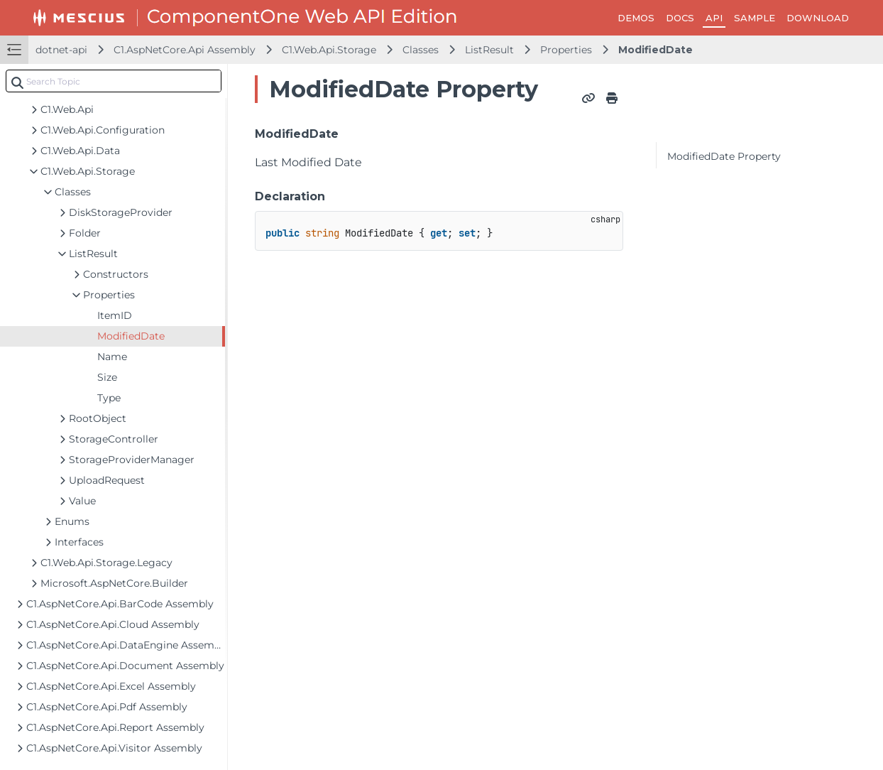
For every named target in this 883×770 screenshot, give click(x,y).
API (714, 17)
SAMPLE (754, 17)
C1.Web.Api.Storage (329, 49)
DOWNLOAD (817, 17)
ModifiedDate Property (724, 156)
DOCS (680, 17)
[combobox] (113, 81)
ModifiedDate (655, 49)
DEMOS (636, 17)
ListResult (489, 49)
